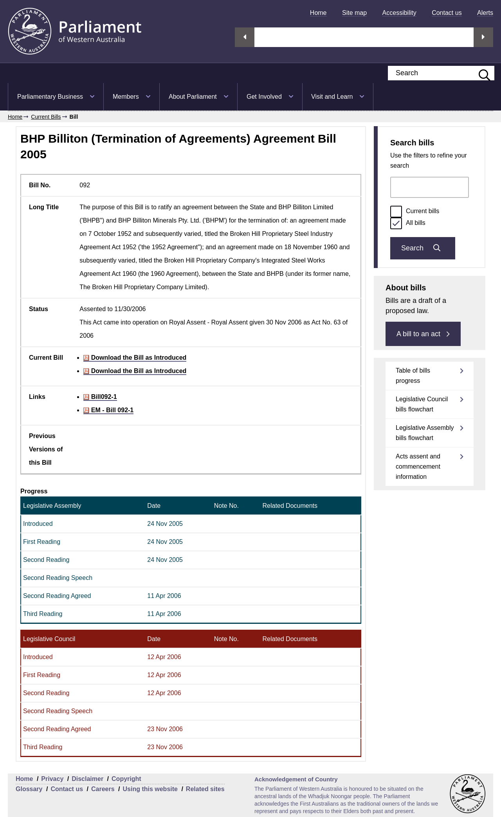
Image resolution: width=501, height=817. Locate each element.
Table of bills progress (413, 375)
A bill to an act (423, 334)
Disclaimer (87, 778)
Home (318, 12)
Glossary (29, 789)
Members (126, 96)
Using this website (150, 789)
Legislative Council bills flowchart (422, 404)
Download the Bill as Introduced (134, 357)
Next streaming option (483, 37)
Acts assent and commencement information (418, 466)
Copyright (126, 778)
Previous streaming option (244, 37)
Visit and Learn (332, 96)
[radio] (396, 211)
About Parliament (193, 96)
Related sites (205, 789)
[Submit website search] (481, 73)
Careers (103, 789)
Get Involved (264, 96)
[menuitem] (318, 12)
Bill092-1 (100, 396)
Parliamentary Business (50, 96)
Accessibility (399, 12)
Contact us (446, 12)
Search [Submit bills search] (422, 248)
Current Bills (46, 117)
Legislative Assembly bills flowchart (425, 432)
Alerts (485, 12)
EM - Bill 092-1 (108, 410)
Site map (354, 12)
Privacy (52, 778)
